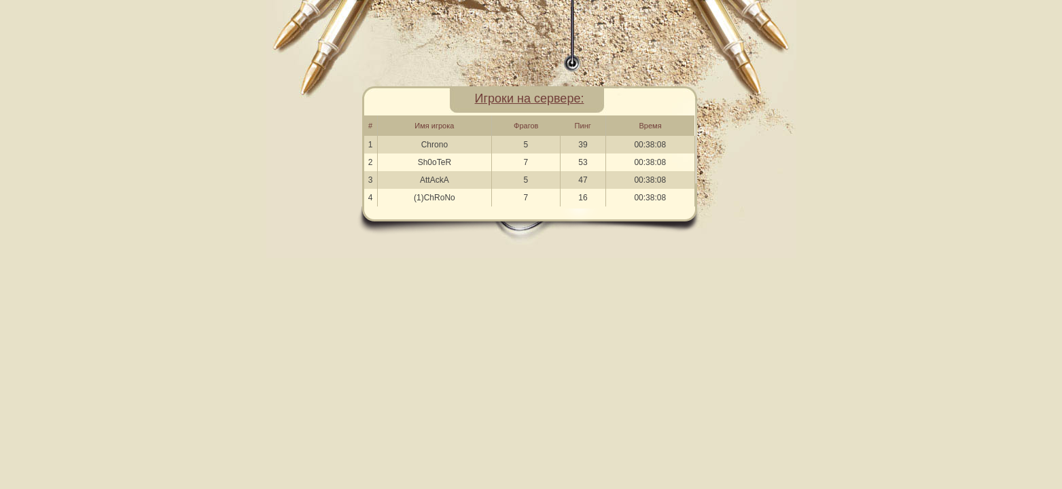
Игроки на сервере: (529, 98)
